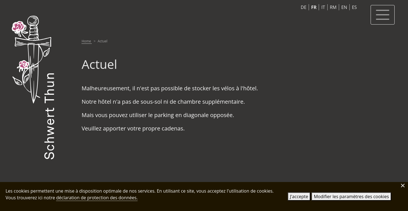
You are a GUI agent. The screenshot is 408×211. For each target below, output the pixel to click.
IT (323, 7)
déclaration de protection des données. (97, 198)
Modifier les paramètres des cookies (351, 196)
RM (333, 7)
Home (86, 41)
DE (304, 7)
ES (354, 7)
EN (344, 7)
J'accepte (299, 196)
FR (313, 7)
